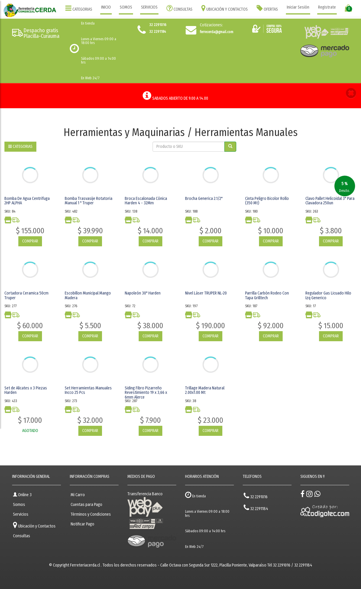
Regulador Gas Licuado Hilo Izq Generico (328, 295)
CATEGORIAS (78, 8)
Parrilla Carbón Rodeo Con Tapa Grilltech (267, 295)
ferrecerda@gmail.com (216, 32)
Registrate (327, 7)
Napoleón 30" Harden (143, 293)
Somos (19, 504)
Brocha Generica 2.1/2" (204, 198)
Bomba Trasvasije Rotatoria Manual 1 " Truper (88, 200)
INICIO (106, 7)
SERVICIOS (149, 7)
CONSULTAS (179, 8)
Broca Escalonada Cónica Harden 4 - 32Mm (146, 200)
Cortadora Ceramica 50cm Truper (26, 295)
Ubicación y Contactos (34, 525)
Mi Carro (78, 494)
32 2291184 (256, 507)
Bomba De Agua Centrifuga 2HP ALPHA (27, 200)
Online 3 (22, 494)
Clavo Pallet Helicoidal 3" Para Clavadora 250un (329, 200)
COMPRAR (30, 241)
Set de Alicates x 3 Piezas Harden (25, 390)
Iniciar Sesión (298, 7)
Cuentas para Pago (86, 504)
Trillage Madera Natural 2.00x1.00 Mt (204, 390)
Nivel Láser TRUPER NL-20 (206, 293)
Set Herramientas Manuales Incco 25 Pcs (88, 390)
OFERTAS (267, 8)
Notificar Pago (82, 524)
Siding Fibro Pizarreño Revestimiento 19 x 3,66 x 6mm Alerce (146, 393)
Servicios (20, 514)
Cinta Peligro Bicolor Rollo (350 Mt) (267, 200)
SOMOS (126, 7)
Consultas (21, 535)
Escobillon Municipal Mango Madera (88, 295)
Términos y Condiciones (91, 514)
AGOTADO (30, 430)
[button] (351, 94)
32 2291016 (256, 495)
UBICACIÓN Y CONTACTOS (224, 8)
